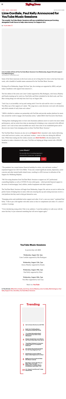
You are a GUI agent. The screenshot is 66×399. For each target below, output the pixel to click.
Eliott (16, 288)
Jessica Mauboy (34, 288)
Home (3, 10)
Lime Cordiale (44, 288)
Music (7, 10)
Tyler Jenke (7, 25)
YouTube (36, 284)
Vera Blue (16, 290)
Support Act (36, 133)
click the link (40, 138)
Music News (13, 10)
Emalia (20, 288)
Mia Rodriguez (53, 288)
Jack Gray (26, 288)
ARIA (12, 288)
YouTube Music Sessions (27, 290)
